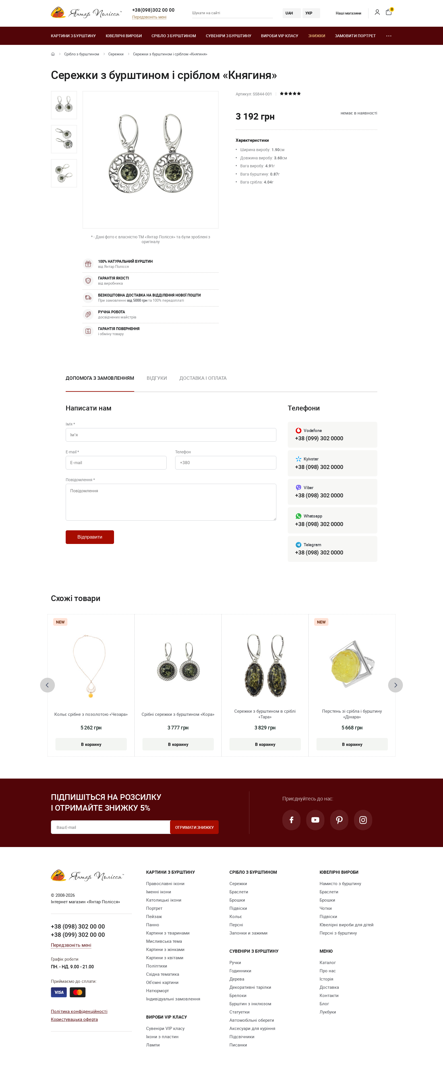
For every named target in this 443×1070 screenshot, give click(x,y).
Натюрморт (157, 990)
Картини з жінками (165, 949)
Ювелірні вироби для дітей (347, 924)
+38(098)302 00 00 (153, 10)
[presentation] (47, 685)
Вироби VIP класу (279, 35)
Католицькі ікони (163, 900)
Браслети (238, 891)
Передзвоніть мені (149, 17)
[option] (64, 105)
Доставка (329, 987)
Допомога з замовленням (100, 378)
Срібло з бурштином (174, 35)
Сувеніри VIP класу (165, 1028)
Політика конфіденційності (79, 1011)
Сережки (116, 54)
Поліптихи (156, 966)
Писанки (238, 1045)
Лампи (153, 1045)
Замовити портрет (355, 35)
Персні (236, 924)
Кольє (235, 916)
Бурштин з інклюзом (250, 1003)
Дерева (236, 979)
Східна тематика (162, 974)
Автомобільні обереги (251, 1020)
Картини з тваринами (168, 933)
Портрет (154, 908)
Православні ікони (165, 883)
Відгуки (157, 378)
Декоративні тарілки (250, 987)
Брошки (237, 900)
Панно (152, 924)
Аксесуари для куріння (252, 1028)
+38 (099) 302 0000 (319, 438)
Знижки (316, 35)
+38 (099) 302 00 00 (78, 934)
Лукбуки (328, 1012)
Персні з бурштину (338, 933)
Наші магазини (344, 13)
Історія (326, 979)
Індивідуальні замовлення (173, 999)
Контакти (329, 995)
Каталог (328, 962)
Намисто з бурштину (340, 883)
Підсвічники (241, 1036)
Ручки (235, 962)
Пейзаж (154, 916)
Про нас (328, 970)
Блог (324, 1003)
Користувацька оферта (74, 1019)
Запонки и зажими (248, 933)
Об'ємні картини (162, 982)
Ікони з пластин (162, 1036)
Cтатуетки (239, 1012)
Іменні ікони (158, 891)
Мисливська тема (164, 941)
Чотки (326, 908)
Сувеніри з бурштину (228, 35)
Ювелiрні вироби (124, 35)
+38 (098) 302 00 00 (78, 926)
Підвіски (238, 908)
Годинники (240, 970)
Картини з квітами (164, 957)
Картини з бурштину (73, 35)
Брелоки (238, 995)
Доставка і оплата (203, 378)
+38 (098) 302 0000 (319, 467)
